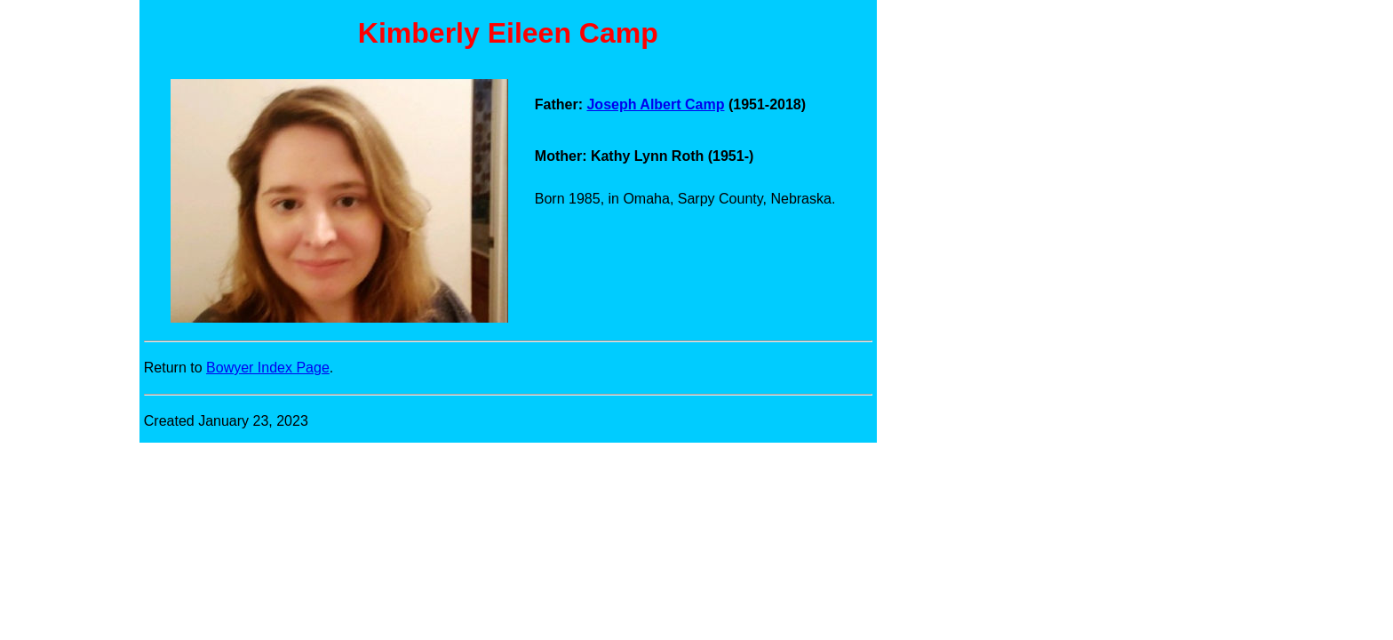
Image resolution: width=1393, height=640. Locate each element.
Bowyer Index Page (268, 367)
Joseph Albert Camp (655, 104)
